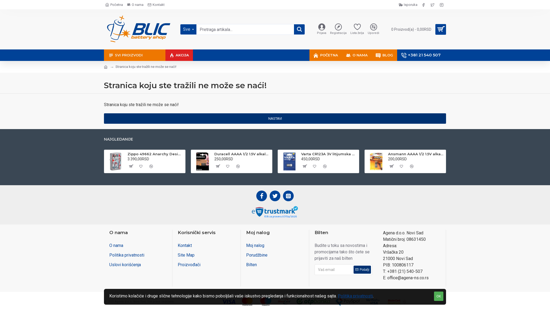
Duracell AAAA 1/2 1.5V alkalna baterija (242, 154)
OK (438, 296)
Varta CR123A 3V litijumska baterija (329, 154)
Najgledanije (118, 139)
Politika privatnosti (355, 296)
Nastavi (275, 119)
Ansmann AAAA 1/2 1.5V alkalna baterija (416, 154)
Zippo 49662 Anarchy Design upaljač (155, 154)
